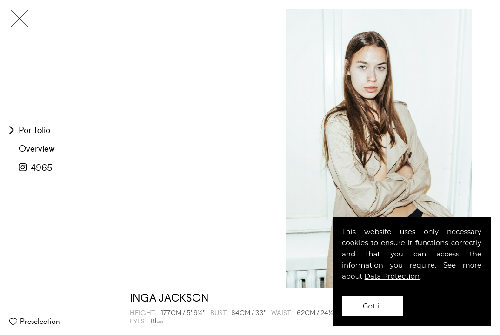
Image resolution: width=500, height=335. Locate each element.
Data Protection (392, 276)
